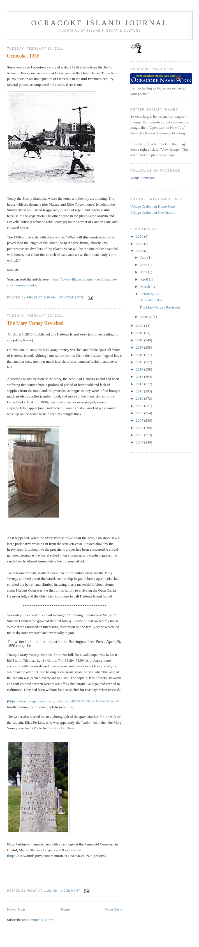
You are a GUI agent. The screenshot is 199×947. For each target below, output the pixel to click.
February (147, 294)
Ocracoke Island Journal (99, 23)
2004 (140, 442)
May (144, 272)
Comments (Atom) (41, 920)
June (144, 265)
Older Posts (113, 909)
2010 (140, 398)
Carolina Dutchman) (63, 728)
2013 (140, 376)
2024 (140, 236)
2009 (140, 406)
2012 (140, 384)
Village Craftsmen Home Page (152, 206)
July (143, 257)
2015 (140, 362)
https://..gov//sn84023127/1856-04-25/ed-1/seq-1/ (63, 701)
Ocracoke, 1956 (23, 56)
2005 (140, 435)
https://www (17, 856)
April (144, 279)
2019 (140, 333)
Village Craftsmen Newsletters (152, 212)
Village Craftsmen (142, 178)
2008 (140, 413)
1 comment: (71, 890)
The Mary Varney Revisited (35, 323)
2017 (140, 347)
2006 (140, 428)
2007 (140, 420)
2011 (140, 391)
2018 (140, 340)
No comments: (72, 297)
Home (65, 909)
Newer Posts (16, 909)
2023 (140, 244)
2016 (140, 355)
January (146, 316)
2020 (140, 325)
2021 (140, 251)
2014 (140, 369)
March (145, 286)
